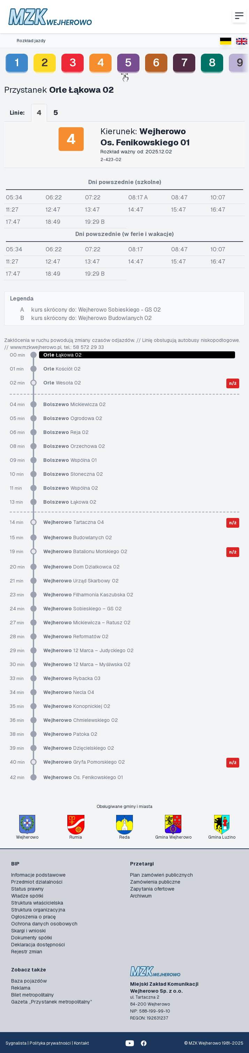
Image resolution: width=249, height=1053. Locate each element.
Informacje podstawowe (38, 875)
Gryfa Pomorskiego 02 (84, 762)
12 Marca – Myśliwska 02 (86, 664)
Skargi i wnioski (28, 931)
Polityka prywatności (50, 1043)
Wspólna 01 (70, 460)
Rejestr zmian (26, 951)
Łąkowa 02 (69, 502)
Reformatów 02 (75, 636)
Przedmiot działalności (36, 882)
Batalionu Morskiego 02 (85, 551)
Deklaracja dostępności (38, 944)
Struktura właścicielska (37, 903)
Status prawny (27, 889)
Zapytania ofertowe (152, 889)
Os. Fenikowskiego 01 (83, 777)
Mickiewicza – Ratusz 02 (86, 622)
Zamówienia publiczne (155, 882)
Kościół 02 (62, 369)
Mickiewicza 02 (74, 404)
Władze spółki (27, 896)
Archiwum (141, 896)
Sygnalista (16, 1043)
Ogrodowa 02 (72, 418)
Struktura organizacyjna (38, 910)
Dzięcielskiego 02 (78, 748)
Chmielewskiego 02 (80, 720)
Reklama (20, 988)
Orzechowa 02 (74, 446)
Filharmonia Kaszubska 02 (88, 595)
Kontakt (81, 1043)
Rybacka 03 (71, 678)
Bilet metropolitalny (32, 995)
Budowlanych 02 (77, 537)
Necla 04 (68, 692)
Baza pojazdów (29, 981)
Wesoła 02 (62, 383)
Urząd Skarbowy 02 (81, 581)
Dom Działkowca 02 (81, 567)
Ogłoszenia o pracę (33, 917)
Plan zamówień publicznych (161, 875)
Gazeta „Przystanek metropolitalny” (51, 1002)
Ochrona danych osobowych (44, 924)
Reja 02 (66, 432)
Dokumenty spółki (31, 937)
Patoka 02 (70, 734)
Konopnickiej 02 (76, 706)
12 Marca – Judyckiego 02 (88, 650)
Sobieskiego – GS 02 (82, 608)
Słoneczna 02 (73, 474)
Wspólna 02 (70, 488)
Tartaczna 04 (73, 522)
